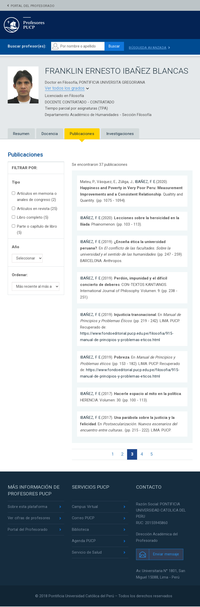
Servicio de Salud (87, 554)
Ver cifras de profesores (29, 519)
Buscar (115, 46)
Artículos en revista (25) (34, 208)
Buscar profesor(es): (27, 46)
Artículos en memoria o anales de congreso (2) (34, 196)
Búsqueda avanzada (151, 47)
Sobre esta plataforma (27, 507)
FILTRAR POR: (24, 168)
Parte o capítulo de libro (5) (34, 229)
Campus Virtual (85, 507)
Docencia (50, 133)
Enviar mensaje (166, 555)
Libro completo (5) (30, 217)
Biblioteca (80, 531)
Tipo (16, 182)
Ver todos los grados (65, 88)
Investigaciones (120, 133)
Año (15, 247)
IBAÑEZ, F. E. (146, 181)
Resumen (21, 133)
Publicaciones (82, 133)
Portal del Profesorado (33, 6)
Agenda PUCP (84, 542)
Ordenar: (20, 275)
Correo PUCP (83, 519)
